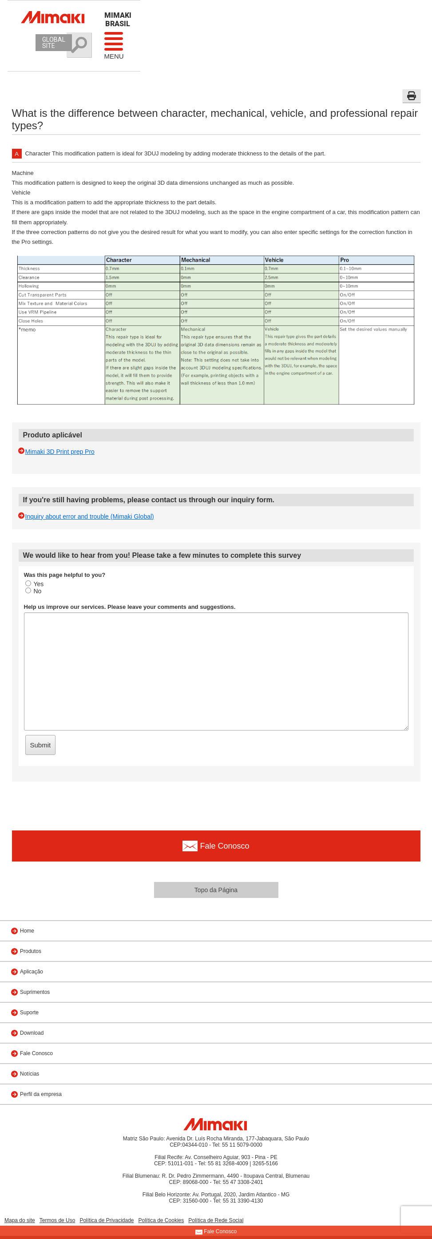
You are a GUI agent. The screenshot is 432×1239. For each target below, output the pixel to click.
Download (32, 1033)
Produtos (30, 951)
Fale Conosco (36, 1053)
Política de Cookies (161, 1220)
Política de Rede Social (215, 1220)
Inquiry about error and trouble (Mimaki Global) (89, 516)
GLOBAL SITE (53, 42)
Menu (114, 45)
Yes (34, 584)
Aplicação (31, 972)
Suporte (29, 1012)
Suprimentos (35, 992)
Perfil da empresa (41, 1094)
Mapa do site (19, 1220)
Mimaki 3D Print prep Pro (60, 451)
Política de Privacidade (106, 1220)
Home (27, 931)
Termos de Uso (57, 1220)
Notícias (29, 1074)
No (33, 591)
